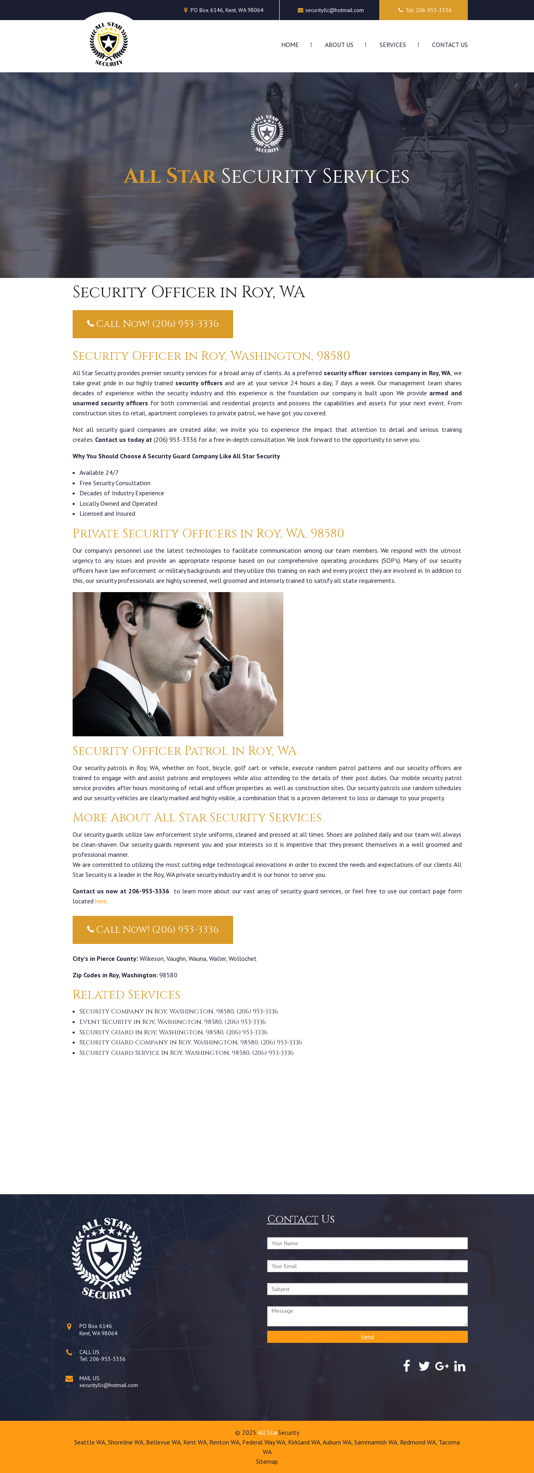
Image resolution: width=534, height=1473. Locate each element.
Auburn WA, (338, 1442)
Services (393, 45)
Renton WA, (225, 1442)
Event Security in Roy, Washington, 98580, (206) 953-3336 (172, 1021)
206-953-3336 (107, 1359)
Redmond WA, (419, 1442)
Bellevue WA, (164, 1442)
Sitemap (267, 1461)
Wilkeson (152, 958)
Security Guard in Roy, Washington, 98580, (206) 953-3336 (173, 1032)
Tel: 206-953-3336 (424, 10)
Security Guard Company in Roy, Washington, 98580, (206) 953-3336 (190, 1042)
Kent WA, (196, 1442)
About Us (339, 45)
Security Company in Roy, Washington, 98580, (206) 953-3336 (178, 1011)
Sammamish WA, (377, 1442)
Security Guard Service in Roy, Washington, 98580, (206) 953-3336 (186, 1052)
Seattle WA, (91, 1442)
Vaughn (176, 958)
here (101, 901)
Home (290, 45)
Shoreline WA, (127, 1442)
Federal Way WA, (265, 1442)
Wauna (197, 958)
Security (288, 1432)
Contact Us (450, 45)
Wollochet (243, 958)
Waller (217, 958)
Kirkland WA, (305, 1442)
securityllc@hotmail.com (334, 10)
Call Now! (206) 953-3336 (153, 324)
